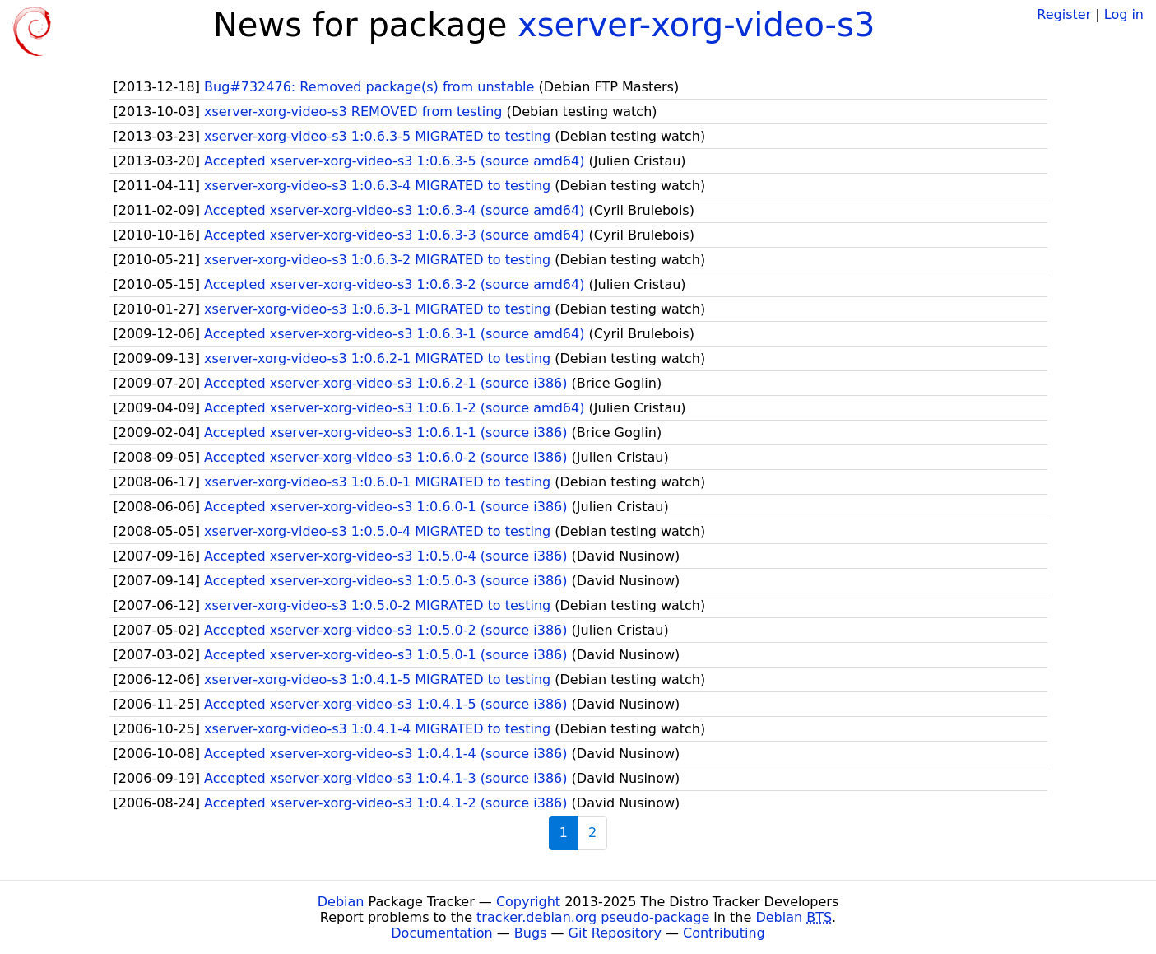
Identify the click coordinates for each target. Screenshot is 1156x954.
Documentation (441, 933)
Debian (341, 902)
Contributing (724, 933)
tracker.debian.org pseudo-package (592, 917)
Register (1064, 14)
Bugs (530, 933)
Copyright (528, 902)
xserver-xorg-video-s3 (696, 25)
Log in (1124, 14)
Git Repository (615, 933)
